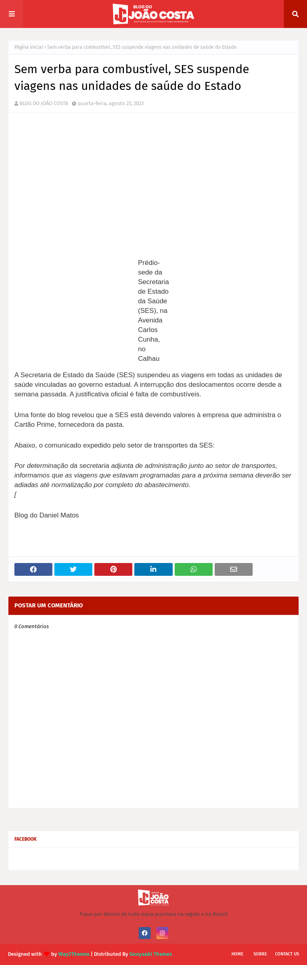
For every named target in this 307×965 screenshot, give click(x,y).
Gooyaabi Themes (151, 954)
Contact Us (287, 954)
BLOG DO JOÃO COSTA (44, 103)
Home (237, 954)
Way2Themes (74, 954)
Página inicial (28, 47)
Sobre (260, 954)
